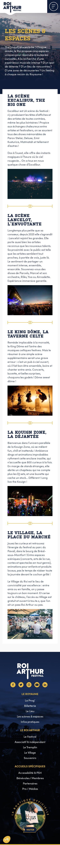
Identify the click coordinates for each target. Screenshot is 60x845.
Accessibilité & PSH (30, 773)
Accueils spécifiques (30, 766)
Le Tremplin (30, 747)
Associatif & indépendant (30, 742)
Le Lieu (30, 711)
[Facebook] (13, 686)
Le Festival (30, 736)
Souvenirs (30, 758)
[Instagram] (29, 686)
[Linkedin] (45, 686)
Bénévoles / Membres (30, 778)
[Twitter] (21, 686)
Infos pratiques (30, 722)
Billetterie (30, 706)
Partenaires (30, 783)
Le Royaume (30, 694)
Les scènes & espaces (30, 716)
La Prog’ (30, 700)
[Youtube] (37, 686)
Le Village (30, 752)
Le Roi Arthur (30, 730)
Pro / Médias (30, 789)
